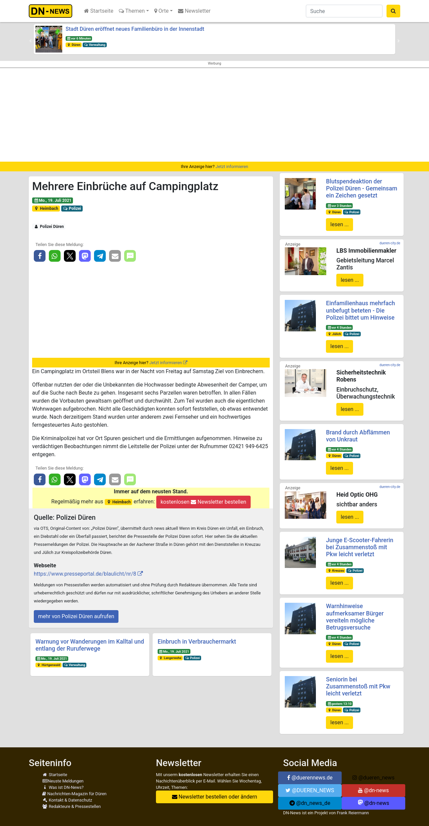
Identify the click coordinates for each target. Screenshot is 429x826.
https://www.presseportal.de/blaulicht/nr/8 (85, 574)
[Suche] (344, 11)
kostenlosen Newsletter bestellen (203, 502)
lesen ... (339, 224)
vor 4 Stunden (339, 327)
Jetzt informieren (232, 166)
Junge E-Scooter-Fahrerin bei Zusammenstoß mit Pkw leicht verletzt (359, 547)
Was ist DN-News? (63, 787)
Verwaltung (94, 45)
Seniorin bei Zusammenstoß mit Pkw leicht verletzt (358, 686)
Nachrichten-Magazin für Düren (74, 793)
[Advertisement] (214, 115)
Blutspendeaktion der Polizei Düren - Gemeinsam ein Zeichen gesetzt (361, 188)
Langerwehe (170, 658)
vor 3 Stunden (339, 206)
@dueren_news (373, 777)
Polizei (72, 208)
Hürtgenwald (48, 665)
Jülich (334, 334)
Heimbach (46, 208)
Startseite (98, 11)
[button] (30, 41)
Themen (132, 11)
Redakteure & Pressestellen (71, 806)
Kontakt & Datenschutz (67, 800)
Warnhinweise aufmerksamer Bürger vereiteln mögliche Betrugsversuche (354, 617)
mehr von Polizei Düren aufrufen (76, 616)
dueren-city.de (389, 243)
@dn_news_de (309, 803)
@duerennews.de (310, 777)
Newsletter (194, 11)
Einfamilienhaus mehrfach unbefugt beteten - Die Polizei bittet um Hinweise (360, 310)
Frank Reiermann (353, 812)
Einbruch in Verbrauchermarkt (197, 641)
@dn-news (373, 790)
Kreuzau (335, 570)
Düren (73, 45)
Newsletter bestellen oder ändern (214, 797)
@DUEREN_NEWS (309, 790)
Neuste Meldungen (63, 780)
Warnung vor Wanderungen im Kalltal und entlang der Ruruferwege (89, 645)
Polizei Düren (49, 226)
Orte (161, 11)
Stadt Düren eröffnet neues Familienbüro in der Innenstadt (135, 29)
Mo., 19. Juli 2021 (53, 200)
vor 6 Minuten (79, 38)
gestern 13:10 (339, 704)
